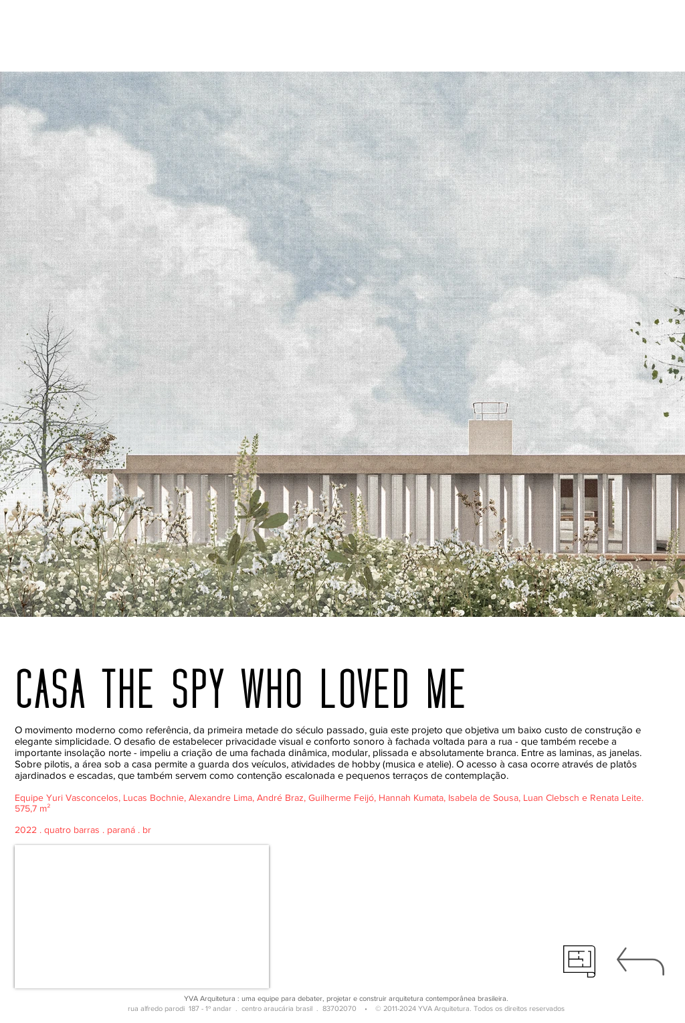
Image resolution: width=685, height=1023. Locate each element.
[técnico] (579, 961)
